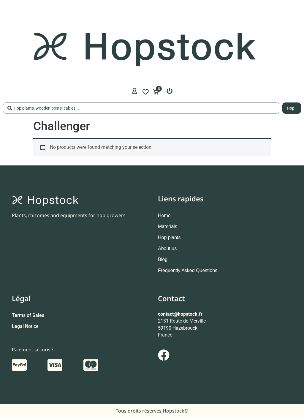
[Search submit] (291, 108)
